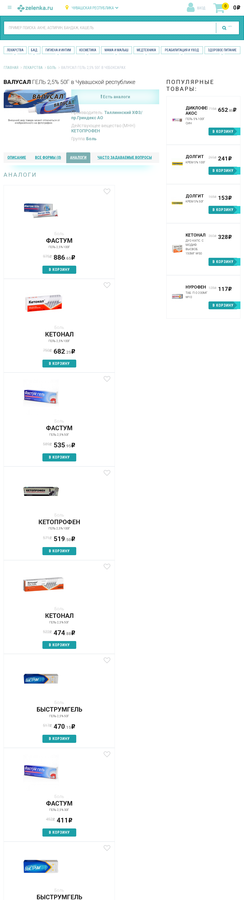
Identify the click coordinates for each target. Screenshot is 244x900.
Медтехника (146, 50)
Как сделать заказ (81, 827)
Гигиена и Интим (58, 50)
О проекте (154, 788)
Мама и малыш (116, 50)
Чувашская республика (93, 8)
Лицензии (154, 805)
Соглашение (157, 835)
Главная (11, 67)
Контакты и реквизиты (155, 816)
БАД (34, 50)
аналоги (78, 157)
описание (16, 157)
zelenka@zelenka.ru (20, 826)
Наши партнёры (159, 797)
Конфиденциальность (165, 843)
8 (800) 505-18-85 (30, 788)
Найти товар (75, 810)
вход (201, 8)
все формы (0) (48, 157)
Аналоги (72, 818)
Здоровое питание (222, 50)
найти (220, 28)
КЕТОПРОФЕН (85, 130)
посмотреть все (50, 598)
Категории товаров (74, 799)
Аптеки (70, 788)
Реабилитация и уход (182, 50)
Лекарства (15, 50)
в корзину (29, 269)
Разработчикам (159, 827)
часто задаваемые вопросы (124, 157)
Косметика (87, 50)
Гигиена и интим (118, 805)
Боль (51, 67)
